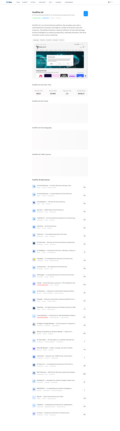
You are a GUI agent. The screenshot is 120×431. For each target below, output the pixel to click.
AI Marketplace (69, 2)
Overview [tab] (36, 40)
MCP (51, 2)
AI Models (59, 2)
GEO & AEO (43, 2)
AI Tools (34, 2)
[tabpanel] (60, 61)
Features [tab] (42, 40)
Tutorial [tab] (61, 40)
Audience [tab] (49, 40)
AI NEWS (25, 2)
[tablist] (48, 40)
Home (18, 2)
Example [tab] (55, 40)
